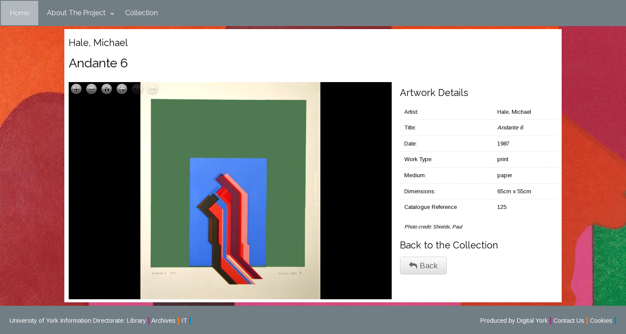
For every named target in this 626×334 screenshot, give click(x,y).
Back (423, 265)
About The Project (80, 13)
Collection (141, 13)
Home (20, 13)
